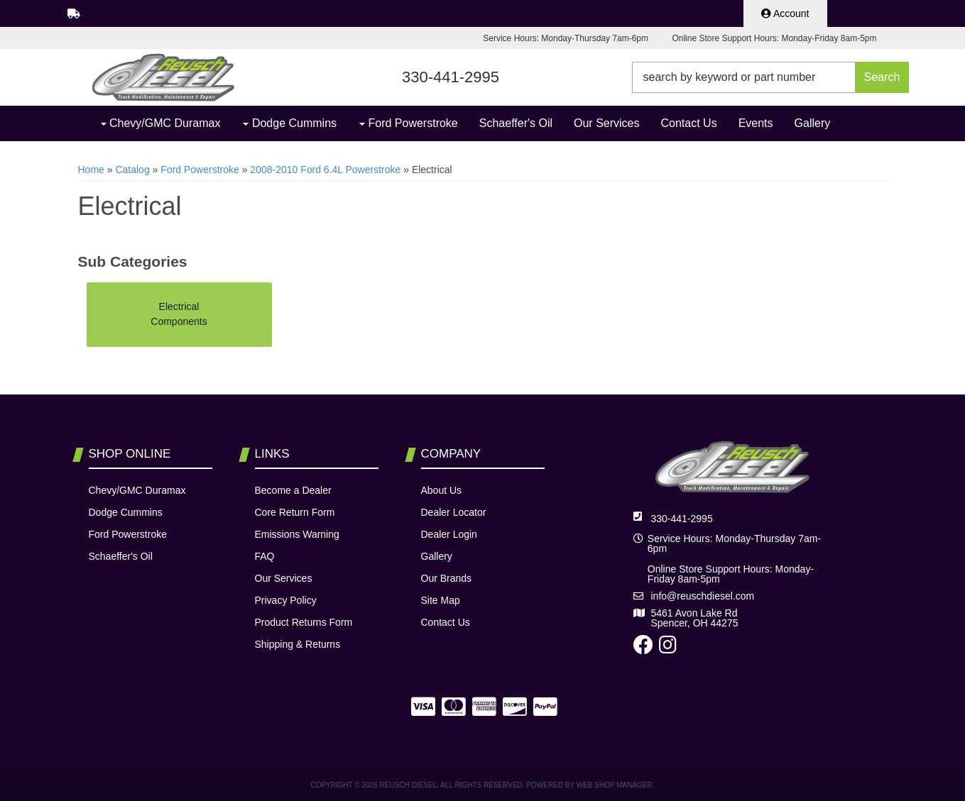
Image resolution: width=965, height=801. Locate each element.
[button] (770, 77)
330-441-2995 (682, 518)
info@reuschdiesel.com (703, 596)
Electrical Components (179, 314)
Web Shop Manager (615, 785)
